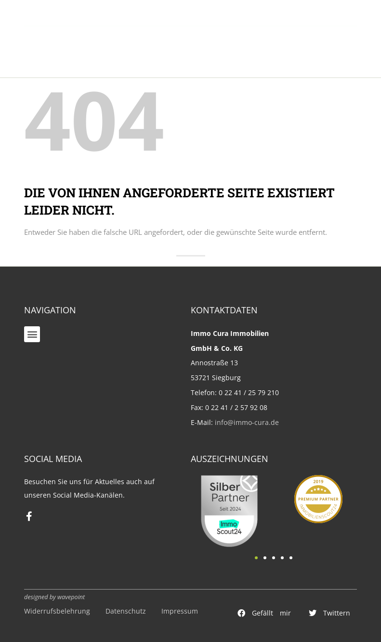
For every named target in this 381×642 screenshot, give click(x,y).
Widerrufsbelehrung (57, 611)
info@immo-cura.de (247, 422)
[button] (32, 334)
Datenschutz (125, 611)
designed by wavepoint (54, 597)
